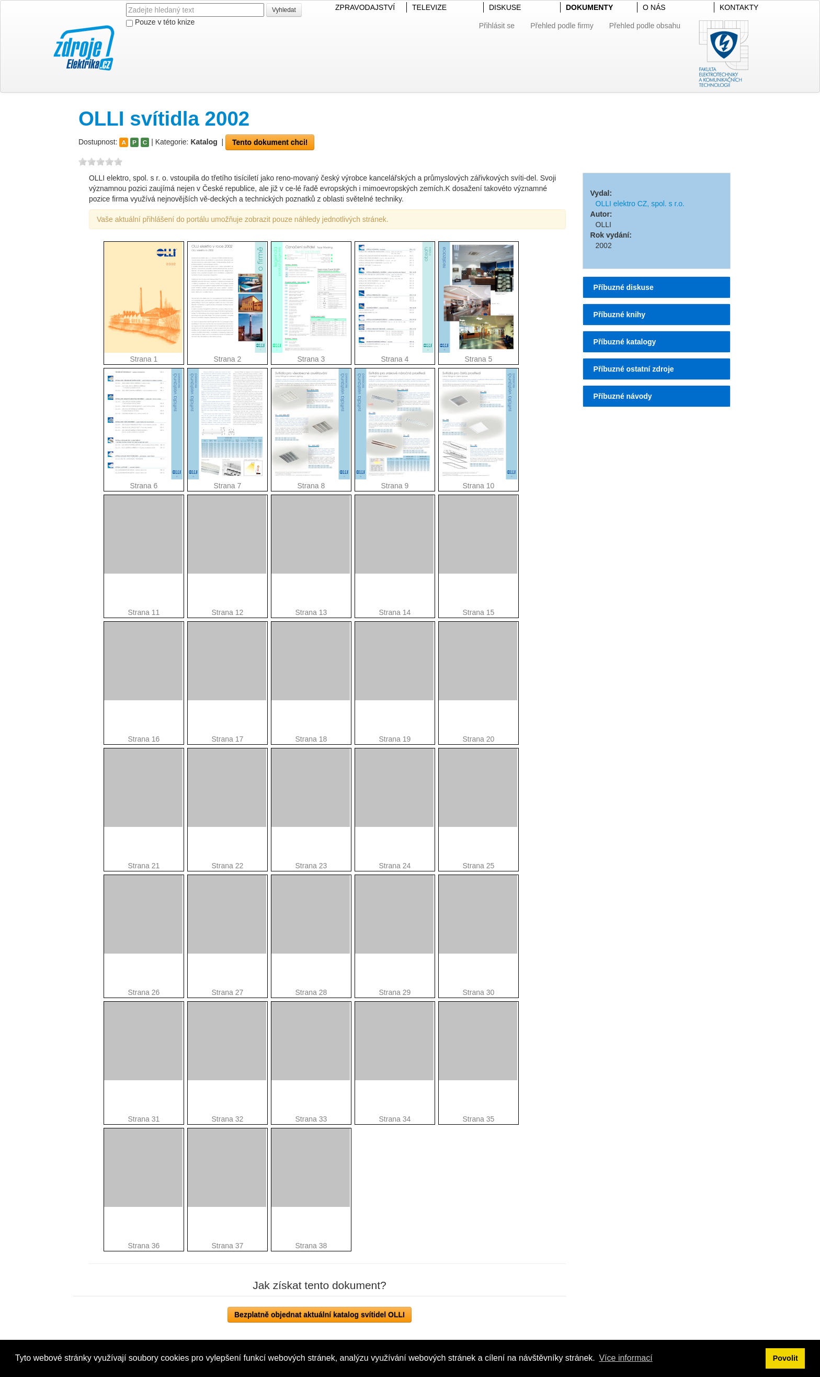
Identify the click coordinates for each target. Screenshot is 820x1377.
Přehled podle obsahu (644, 25)
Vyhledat (284, 10)
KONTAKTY (739, 7)
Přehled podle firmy (562, 25)
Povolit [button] (785, 1358)
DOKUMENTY (589, 7)
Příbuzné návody (623, 396)
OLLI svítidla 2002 (163, 118)
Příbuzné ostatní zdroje (634, 369)
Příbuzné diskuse (624, 287)
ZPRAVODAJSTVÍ (365, 7)
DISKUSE (505, 7)
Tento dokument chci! (270, 142)
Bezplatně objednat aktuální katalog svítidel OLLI (319, 1315)
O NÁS (654, 7)
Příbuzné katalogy (625, 342)
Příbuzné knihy (620, 314)
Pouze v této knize (160, 22)
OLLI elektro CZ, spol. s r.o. (640, 203)
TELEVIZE (429, 7)
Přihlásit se (497, 25)
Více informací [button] (625, 1357)
